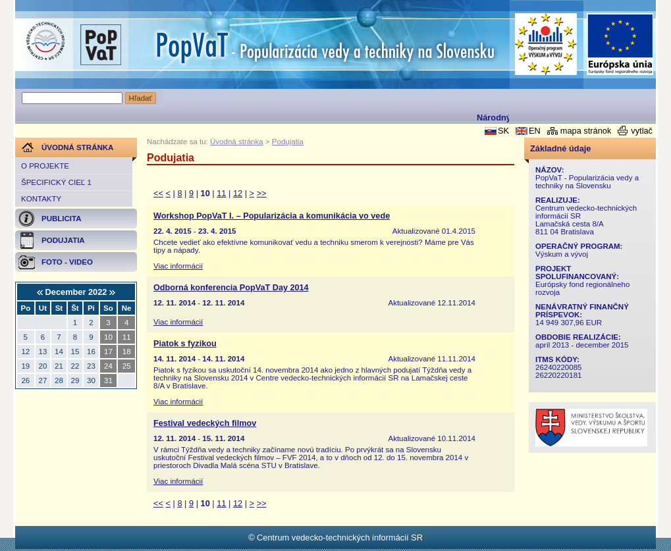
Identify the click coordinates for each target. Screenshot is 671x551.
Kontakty (41, 199)
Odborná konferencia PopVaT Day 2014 (231, 287)
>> (262, 193)
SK (503, 131)
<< (158, 193)
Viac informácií (178, 266)
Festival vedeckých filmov (204, 423)
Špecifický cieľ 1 (56, 182)
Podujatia (288, 141)
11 (221, 193)
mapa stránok (586, 131)
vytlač (642, 131)
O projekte (45, 166)
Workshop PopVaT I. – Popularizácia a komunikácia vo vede (271, 216)
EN (535, 131)
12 (237, 193)
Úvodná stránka (236, 141)
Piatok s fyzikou (185, 343)
